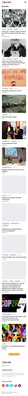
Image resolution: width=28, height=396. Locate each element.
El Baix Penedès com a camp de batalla (14, 257)
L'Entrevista (16, 29)
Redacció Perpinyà (6, 201)
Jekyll (16, 392)
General (4, 195)
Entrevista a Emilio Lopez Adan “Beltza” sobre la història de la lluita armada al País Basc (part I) (13, 62)
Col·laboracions (5, 88)
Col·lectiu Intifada (6, 291)
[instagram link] (15, 385)
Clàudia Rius (5, 349)
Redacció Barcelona (6, 36)
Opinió (11, 88)
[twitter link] (11, 385)
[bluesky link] (19, 385)
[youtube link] (3, 385)
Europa (4, 29)
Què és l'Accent (5, 365)
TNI (3, 118)
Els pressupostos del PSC (9, 143)
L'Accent (4, 173)
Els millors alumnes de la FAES (11, 91)
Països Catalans (14, 141)
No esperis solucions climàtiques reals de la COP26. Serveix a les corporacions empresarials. (14, 318)
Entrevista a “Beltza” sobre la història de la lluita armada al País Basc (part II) (14, 33)
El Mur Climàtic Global (9, 117)
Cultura (4, 343)
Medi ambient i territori (7, 167)
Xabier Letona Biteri (6, 66)
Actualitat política (6, 141)
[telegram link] (7, 385)
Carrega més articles (14, 354)
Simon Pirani (5, 321)
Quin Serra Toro (5, 92)
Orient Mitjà (17, 281)
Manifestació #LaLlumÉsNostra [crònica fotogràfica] (12, 230)
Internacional (9, 29)
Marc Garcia (5, 145)
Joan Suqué (5, 258)
